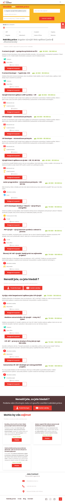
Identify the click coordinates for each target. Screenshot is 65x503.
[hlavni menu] (60, 2)
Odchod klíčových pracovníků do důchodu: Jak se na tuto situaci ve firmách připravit (16, 449)
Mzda (4, 24)
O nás (19, 499)
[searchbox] (15, 14)
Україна (53, 32)
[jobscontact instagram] (50, 499)
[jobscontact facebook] (46, 499)
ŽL (19, 32)
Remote (53, 35)
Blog (24, 499)
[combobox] (16, 12)
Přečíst (17, 440)
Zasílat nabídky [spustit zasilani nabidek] (42, 408)
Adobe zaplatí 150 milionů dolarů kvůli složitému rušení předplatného (47, 425)
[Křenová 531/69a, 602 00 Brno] (32, 491)
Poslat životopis (13, 288)
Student (36, 32)
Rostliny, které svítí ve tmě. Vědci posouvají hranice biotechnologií (15, 425)
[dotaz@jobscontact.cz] (32, 481)
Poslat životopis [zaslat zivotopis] (22, 408)
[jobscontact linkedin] (54, 499)
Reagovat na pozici (13, 68)
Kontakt (30, 499)
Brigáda (8, 35)
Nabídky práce (11, 499)
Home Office (38, 35)
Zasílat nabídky (63, 25)
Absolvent (22, 35)
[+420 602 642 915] (32, 486)
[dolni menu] (60, 499)
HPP (7, 32)
